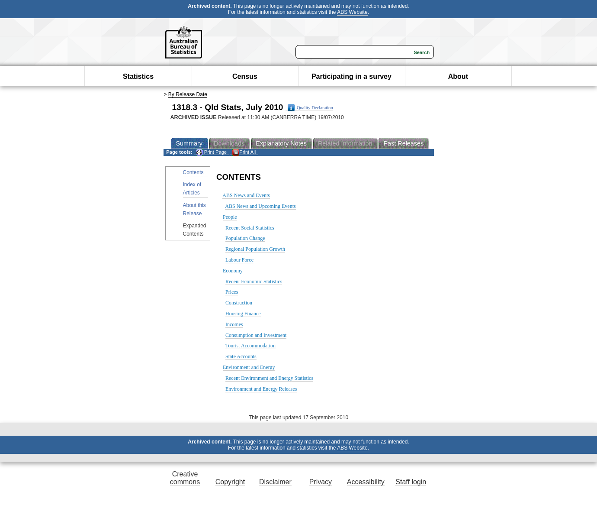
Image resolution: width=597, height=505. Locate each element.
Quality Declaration (310, 107)
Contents (193, 172)
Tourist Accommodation (250, 346)
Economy (233, 271)
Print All (244, 152)
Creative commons (185, 478)
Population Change (245, 238)
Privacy (320, 482)
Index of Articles (192, 188)
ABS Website (352, 12)
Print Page (211, 152)
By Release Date (187, 94)
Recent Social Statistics (249, 228)
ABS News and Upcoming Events (260, 206)
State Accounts (241, 356)
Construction (238, 303)
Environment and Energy (249, 367)
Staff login (410, 482)
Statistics (138, 76)
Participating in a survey (351, 76)
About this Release (194, 209)
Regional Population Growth (255, 249)
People (230, 217)
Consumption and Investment (255, 335)
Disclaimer (275, 482)
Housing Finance (243, 314)
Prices (231, 292)
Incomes (234, 324)
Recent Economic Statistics (253, 281)
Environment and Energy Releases (261, 389)
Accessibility (366, 482)
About (458, 76)
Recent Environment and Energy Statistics (269, 378)
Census (244, 76)
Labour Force (239, 260)
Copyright (230, 482)
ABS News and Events (246, 195)
